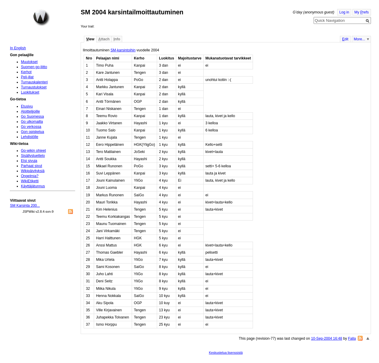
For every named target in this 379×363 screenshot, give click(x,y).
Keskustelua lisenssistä (226, 352)
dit (345, 39)
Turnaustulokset (34, 87)
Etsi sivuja (29, 161)
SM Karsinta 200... (25, 205)
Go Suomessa (32, 116)
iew (90, 39)
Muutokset (29, 62)
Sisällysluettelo (33, 156)
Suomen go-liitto (34, 67)
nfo (116, 39)
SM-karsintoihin (123, 50)
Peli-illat (27, 77)
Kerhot (26, 72)
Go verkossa (31, 127)
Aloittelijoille (30, 111)
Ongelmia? (30, 176)
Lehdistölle (29, 137)
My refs (362, 12)
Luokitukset (30, 92)
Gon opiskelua (32, 132)
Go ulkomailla (32, 122)
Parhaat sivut (31, 166)
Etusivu (27, 106)
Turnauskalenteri (34, 82)
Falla (352, 338)
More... (359, 39)
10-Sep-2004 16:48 (326, 338)
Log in (344, 12)
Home (41, 17)
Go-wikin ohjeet (33, 150)
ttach (104, 39)
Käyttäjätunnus (33, 186)
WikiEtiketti (30, 181)
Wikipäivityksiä (33, 171)
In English (18, 48)
